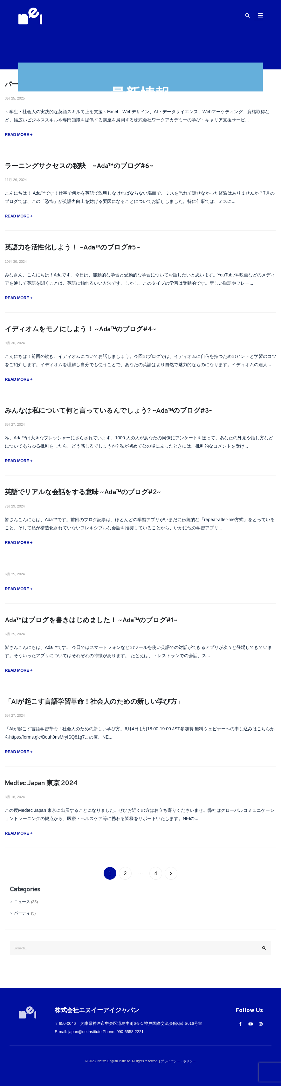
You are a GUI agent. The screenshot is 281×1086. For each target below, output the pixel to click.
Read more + (18, 134)
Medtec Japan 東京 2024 (41, 783)
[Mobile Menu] (258, 15)
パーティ (22, 913)
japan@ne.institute (85, 1032)
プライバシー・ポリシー (178, 1061)
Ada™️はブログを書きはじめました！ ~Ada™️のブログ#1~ (91, 620)
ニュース (22, 902)
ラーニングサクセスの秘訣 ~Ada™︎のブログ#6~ (82, 166)
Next (171, 873)
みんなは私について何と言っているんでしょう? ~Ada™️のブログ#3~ (109, 411)
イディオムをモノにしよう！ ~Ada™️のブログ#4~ (80, 329)
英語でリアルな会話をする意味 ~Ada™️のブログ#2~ (83, 492)
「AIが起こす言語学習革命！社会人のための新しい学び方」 (94, 702)
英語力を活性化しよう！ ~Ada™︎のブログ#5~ (72, 247)
